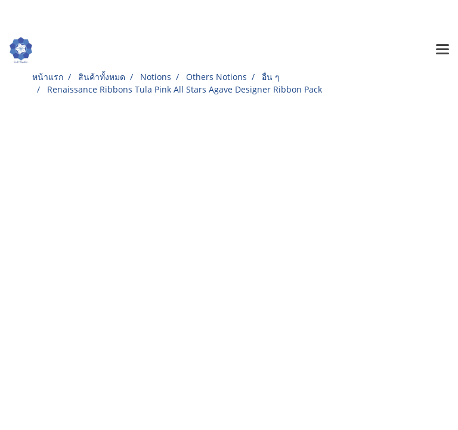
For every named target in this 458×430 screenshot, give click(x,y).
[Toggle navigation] (442, 50)
